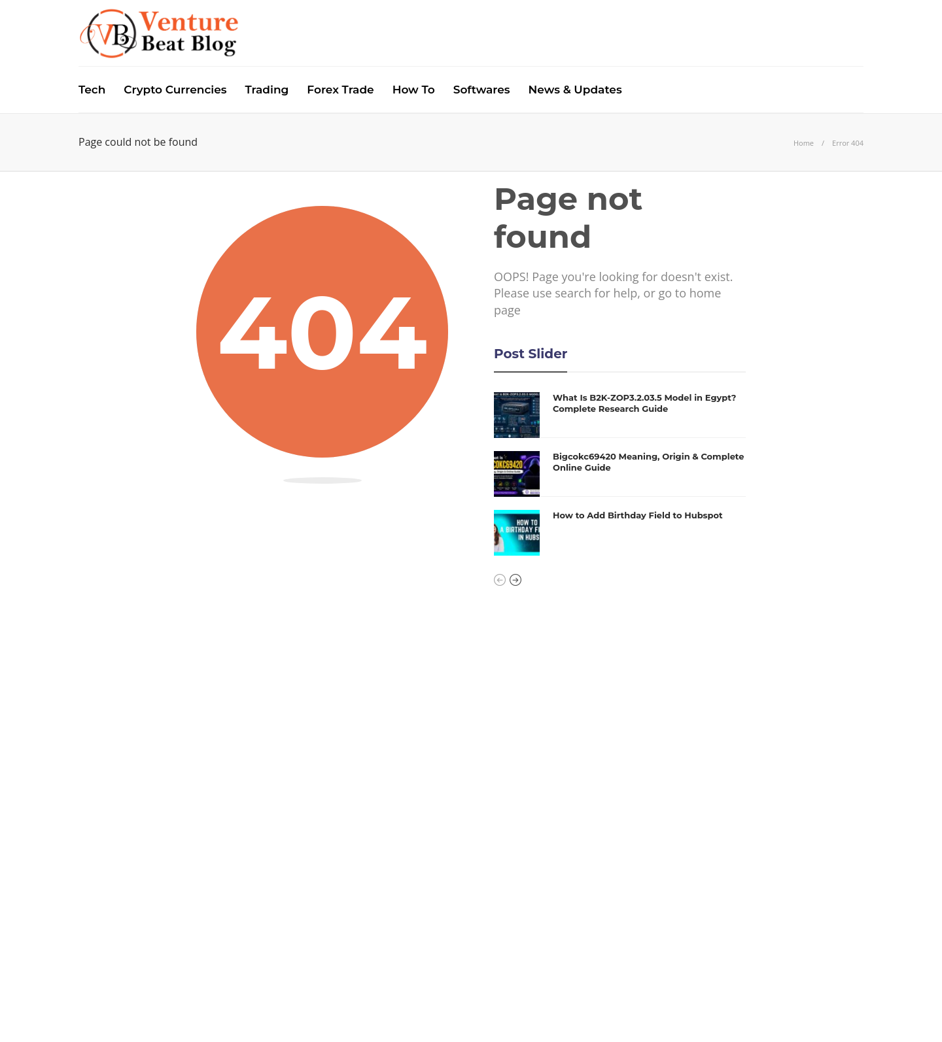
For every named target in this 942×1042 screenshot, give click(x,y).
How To (413, 89)
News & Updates (575, 89)
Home (804, 143)
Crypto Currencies (175, 89)
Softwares (481, 89)
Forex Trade (340, 89)
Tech (91, 89)
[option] (620, 474)
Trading (267, 89)
